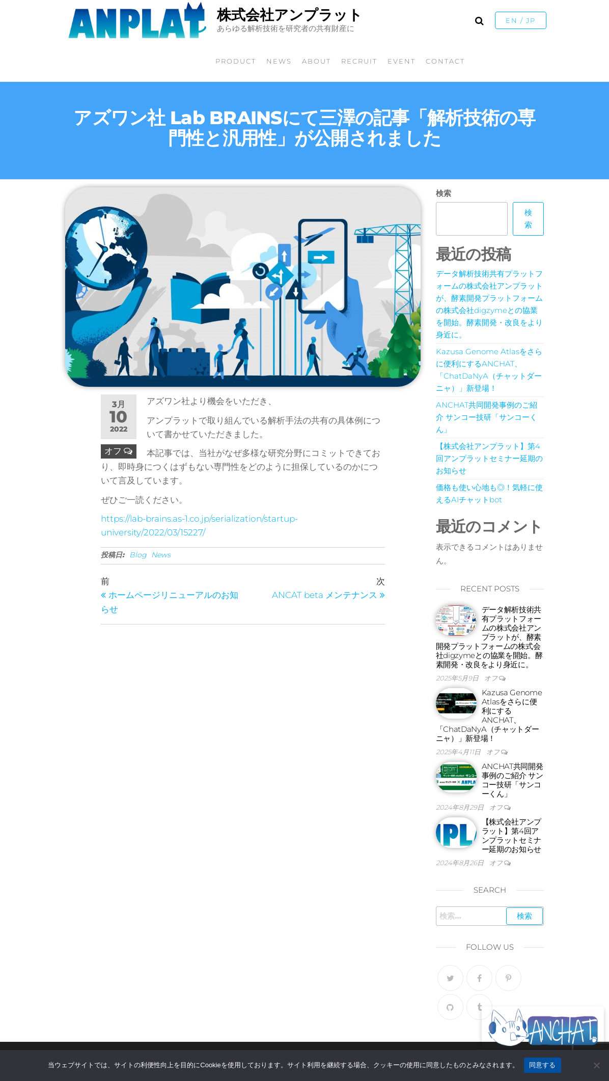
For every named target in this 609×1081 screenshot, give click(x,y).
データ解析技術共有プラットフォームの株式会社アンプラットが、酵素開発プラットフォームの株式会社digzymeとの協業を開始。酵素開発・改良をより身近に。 (489, 637)
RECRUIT (359, 61)
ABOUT (316, 61)
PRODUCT (235, 61)
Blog (138, 554)
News (161, 554)
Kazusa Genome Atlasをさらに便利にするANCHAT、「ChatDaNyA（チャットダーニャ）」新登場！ (489, 715)
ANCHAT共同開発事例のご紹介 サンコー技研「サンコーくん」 (486, 417)
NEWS (279, 61)
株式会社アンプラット (290, 14)
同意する (542, 1065)
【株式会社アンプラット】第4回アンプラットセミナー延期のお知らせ (489, 458)
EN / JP (521, 20)
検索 (443, 193)
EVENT (401, 61)
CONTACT (445, 61)
